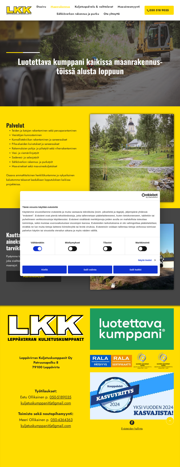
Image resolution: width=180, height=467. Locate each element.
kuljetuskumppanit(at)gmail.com (46, 403)
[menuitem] (41, 6)
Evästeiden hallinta (132, 429)
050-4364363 (62, 419)
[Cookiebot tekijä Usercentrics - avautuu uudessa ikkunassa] (144, 195)
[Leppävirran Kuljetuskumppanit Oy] (100, 361)
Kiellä (44, 269)
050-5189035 (60, 397)
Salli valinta (90, 269)
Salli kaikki (135, 269)
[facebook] (132, 423)
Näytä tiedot (145, 260)
